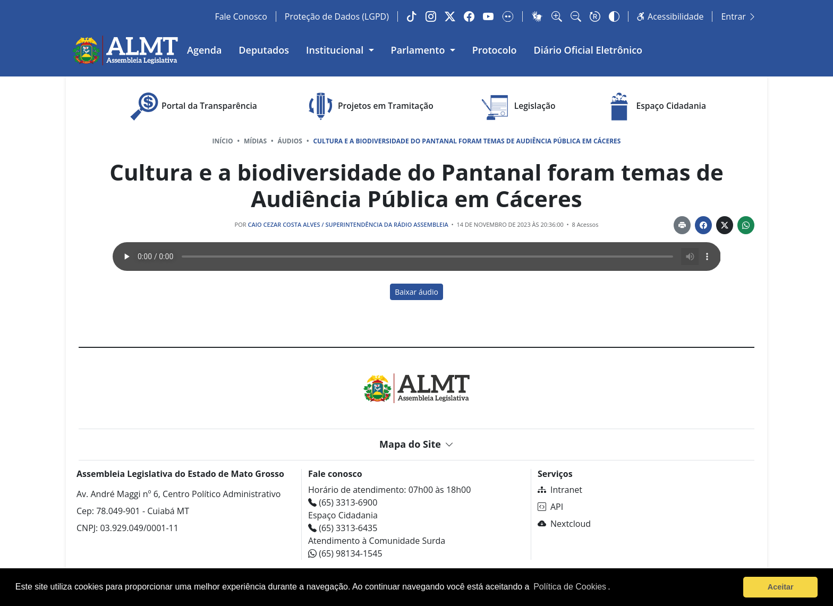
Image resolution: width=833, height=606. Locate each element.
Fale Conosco (241, 16)
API (550, 506)
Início (222, 141)
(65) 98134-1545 (345, 553)
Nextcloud (564, 523)
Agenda (204, 50)
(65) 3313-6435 (342, 528)
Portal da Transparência (192, 106)
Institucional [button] (336, 50)
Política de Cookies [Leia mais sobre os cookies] (569, 586)
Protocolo (494, 50)
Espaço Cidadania (654, 106)
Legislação (518, 106)
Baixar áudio (416, 292)
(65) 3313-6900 (342, 502)
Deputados (264, 50)
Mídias (255, 141)
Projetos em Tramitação (368, 106)
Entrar (738, 16)
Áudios (290, 141)
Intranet (560, 489)
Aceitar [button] (781, 587)
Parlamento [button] (419, 50)
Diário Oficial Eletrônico (588, 50)
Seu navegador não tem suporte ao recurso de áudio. (417, 256)
